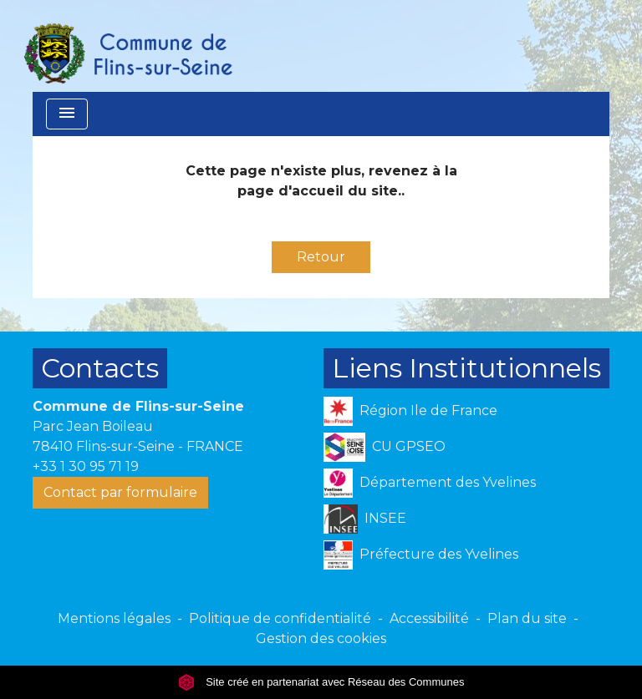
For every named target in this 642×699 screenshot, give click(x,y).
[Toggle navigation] (67, 114)
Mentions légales (114, 618)
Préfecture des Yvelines (421, 555)
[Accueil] (127, 46)
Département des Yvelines (430, 483)
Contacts (100, 368)
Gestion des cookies (321, 638)
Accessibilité (429, 618)
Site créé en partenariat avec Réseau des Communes (321, 682)
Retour (321, 257)
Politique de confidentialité (280, 618)
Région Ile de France (410, 411)
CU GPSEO (385, 447)
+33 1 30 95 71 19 (86, 466)
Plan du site (527, 618)
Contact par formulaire (120, 492)
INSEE (365, 519)
